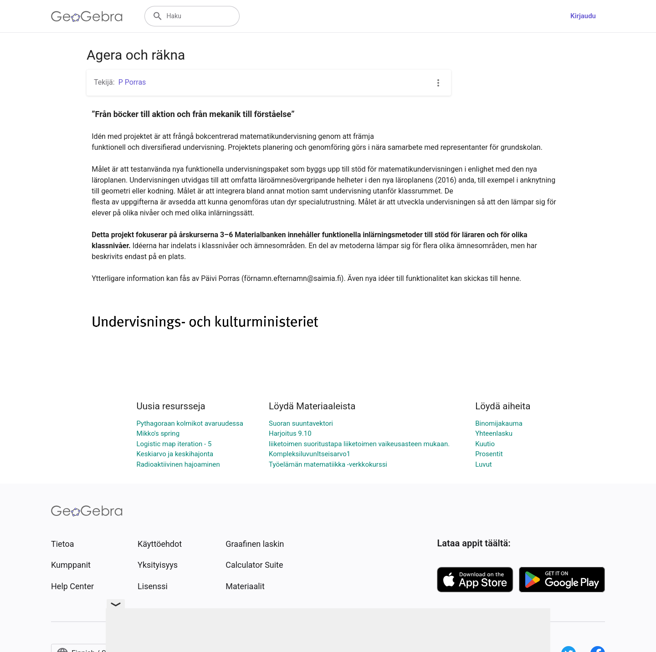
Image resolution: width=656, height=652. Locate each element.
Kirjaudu (583, 16)
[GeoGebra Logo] (87, 16)
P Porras (132, 82)
